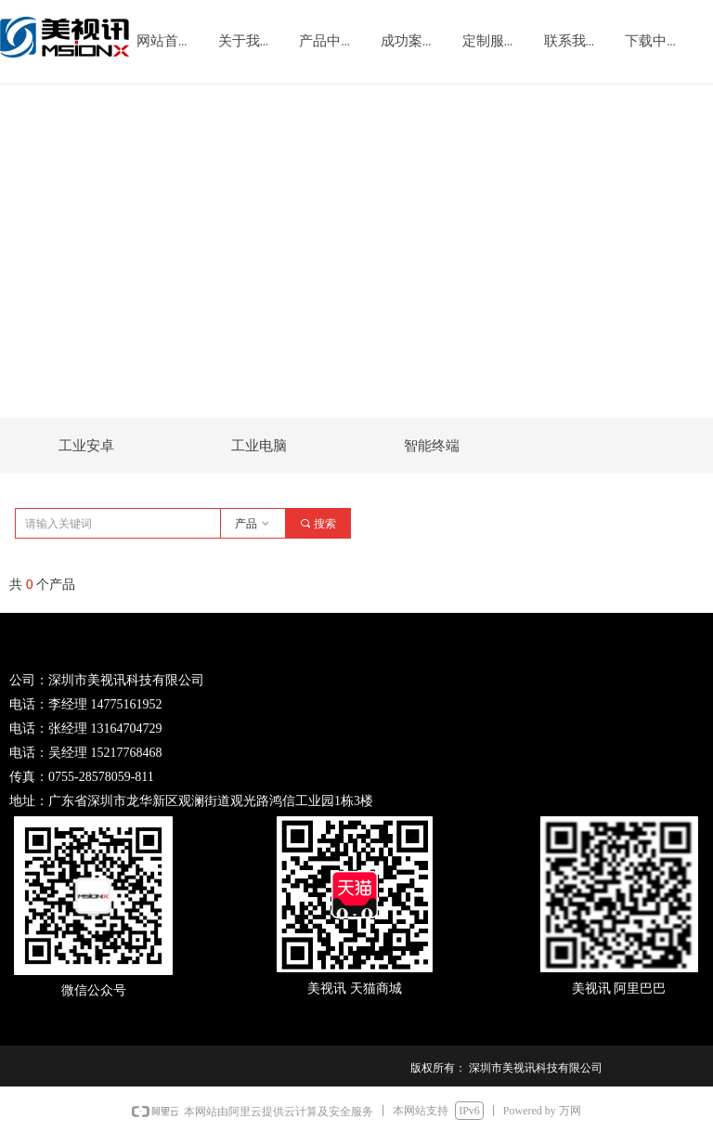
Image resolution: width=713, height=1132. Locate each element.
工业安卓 (86, 445)
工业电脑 (259, 445)
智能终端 (432, 445)
